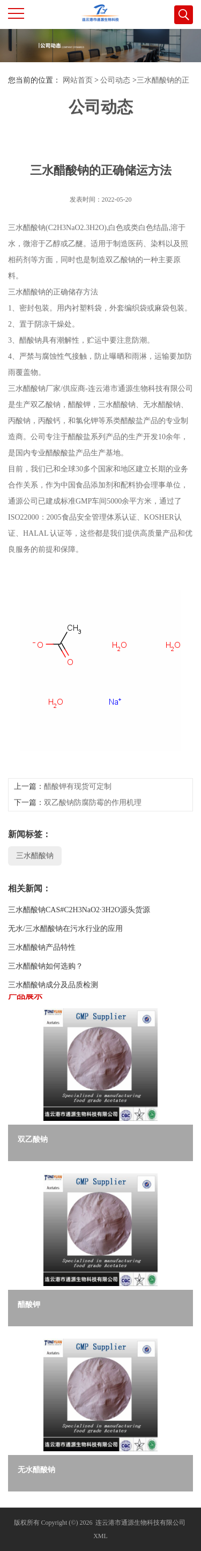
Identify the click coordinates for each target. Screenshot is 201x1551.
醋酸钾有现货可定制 (77, 822)
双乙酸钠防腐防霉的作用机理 (93, 838)
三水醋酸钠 (35, 891)
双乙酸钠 (33, 1139)
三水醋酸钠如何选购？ (45, 1002)
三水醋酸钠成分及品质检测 (53, 1020)
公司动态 (115, 80)
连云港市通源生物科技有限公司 (140, 1522)
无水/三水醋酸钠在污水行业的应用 (65, 964)
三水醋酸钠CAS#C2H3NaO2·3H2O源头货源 (79, 945)
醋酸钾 (29, 1305)
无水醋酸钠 (36, 1470)
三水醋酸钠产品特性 (42, 983)
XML (100, 1536)
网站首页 (78, 80)
